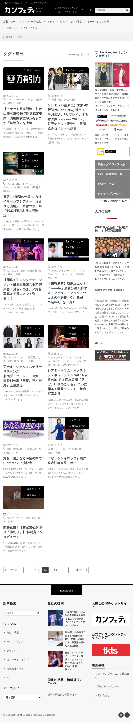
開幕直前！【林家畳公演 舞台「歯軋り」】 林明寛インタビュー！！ (23, 532)
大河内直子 (80, 274)
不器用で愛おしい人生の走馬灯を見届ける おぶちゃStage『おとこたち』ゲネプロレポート (75, 619)
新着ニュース (10, 21)
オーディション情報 (98, 21)
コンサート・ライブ (18, 659)
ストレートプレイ (68, 270)
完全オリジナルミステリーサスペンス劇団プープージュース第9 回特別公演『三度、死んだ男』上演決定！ (22, 376)
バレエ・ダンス (15, 641)
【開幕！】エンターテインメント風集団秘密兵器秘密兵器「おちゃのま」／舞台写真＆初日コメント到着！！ (22, 289)
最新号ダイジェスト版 (111, 164)
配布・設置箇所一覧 (109, 174)
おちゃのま (13, 270)
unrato (54, 270)
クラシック (13, 650)
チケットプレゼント (109, 193)
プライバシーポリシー (107, 686)
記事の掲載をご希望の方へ (62, 694)
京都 (26, 187)
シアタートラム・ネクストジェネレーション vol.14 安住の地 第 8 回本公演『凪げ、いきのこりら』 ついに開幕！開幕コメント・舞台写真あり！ (68, 382)
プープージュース (16, 357)
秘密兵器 (32, 270)
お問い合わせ (102, 695)
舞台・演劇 (70, 99)
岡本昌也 (73, 364)
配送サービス (105, 184)
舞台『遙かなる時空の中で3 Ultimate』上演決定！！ (23, 461)
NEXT (79, 570)
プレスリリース (77, 70)
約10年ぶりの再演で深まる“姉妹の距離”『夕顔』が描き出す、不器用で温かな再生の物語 (75, 639)
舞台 (60, 99)
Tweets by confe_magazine (109, 290)
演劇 (19, 103)
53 (55, 570)
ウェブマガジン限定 (71, 21)
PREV (13, 570)
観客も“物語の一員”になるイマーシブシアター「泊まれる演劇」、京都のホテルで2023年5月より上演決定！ (22, 206)
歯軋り (19, 518)
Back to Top (66, 590)
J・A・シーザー (15, 99)
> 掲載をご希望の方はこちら (115, 201)
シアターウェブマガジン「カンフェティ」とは (66, 10)
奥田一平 (52, 277)
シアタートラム (59, 357)
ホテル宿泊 (16, 187)
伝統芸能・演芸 (15, 668)
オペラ (29, 99)
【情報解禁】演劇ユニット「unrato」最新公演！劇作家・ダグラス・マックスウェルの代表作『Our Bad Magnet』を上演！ (67, 293)
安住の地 (61, 364)
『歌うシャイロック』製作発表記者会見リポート (67, 461)
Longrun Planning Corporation (39, 715)
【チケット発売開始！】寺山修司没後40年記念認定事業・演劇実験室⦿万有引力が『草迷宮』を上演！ (22, 116)
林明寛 (10, 518)
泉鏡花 (11, 103)
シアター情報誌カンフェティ (39, 21)
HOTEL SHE (13, 183)
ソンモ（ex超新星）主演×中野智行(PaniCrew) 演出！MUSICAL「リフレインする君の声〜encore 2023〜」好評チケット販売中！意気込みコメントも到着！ (68, 117)
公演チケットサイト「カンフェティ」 (26, 28)
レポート (76, 420)
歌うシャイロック (60, 449)
